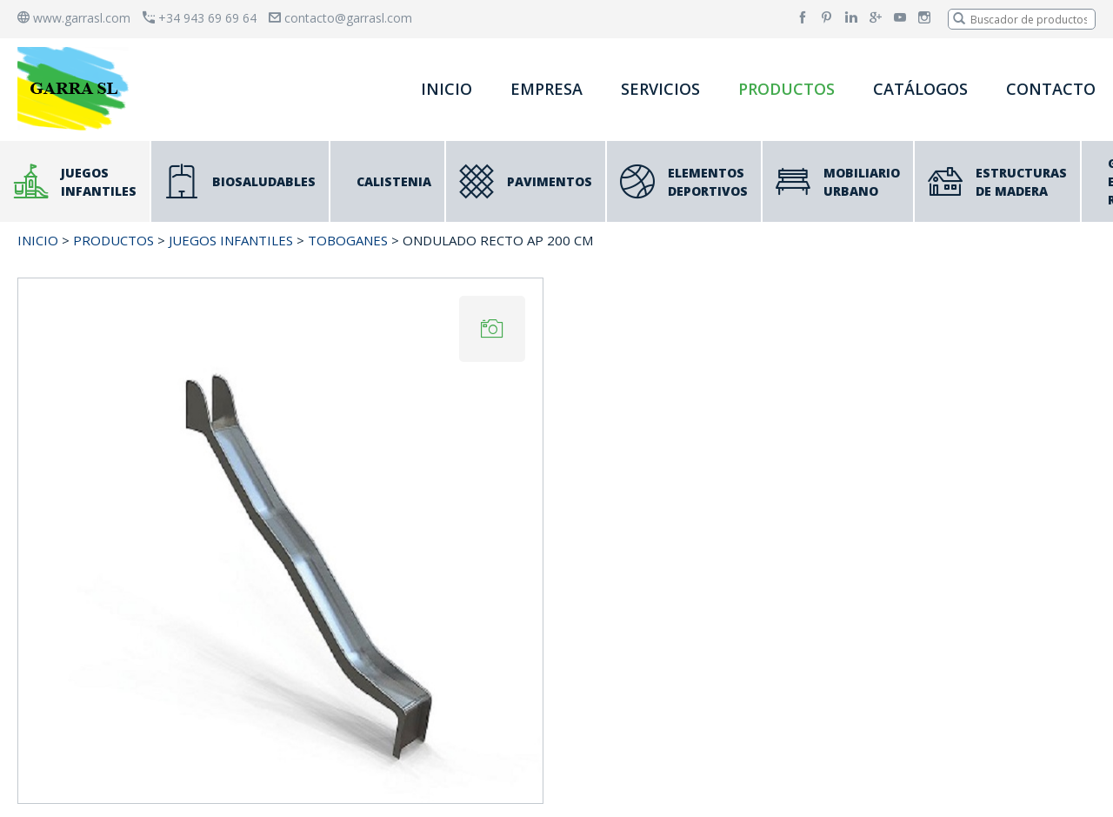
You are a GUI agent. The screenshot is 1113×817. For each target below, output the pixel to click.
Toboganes (348, 240)
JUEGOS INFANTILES (231, 240)
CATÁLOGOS (920, 88)
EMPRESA (546, 88)
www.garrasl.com (73, 18)
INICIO (446, 88)
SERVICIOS (660, 88)
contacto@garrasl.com (340, 18)
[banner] (76, 88)
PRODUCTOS (786, 88)
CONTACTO (1051, 88)
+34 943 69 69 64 (200, 18)
